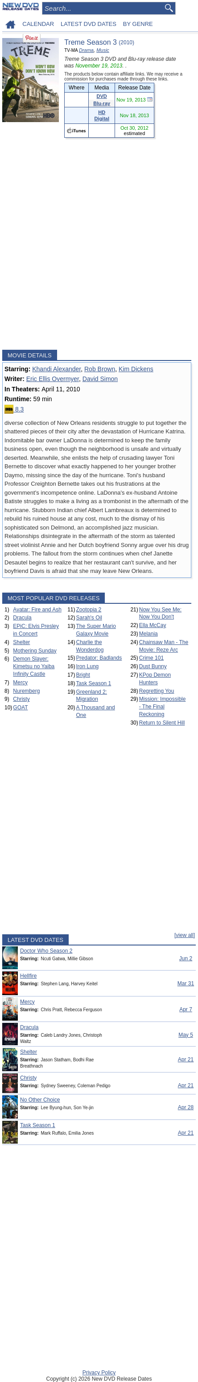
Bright (83, 675)
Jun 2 (185, 958)
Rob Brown (99, 369)
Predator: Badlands (99, 658)
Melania (148, 634)
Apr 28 (186, 1107)
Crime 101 (151, 658)
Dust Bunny (153, 666)
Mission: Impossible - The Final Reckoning (162, 706)
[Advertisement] (99, 243)
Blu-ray (101, 103)
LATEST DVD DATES (88, 24)
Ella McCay (152, 625)
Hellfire (28, 976)
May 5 (185, 1035)
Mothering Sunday (34, 651)
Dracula (22, 618)
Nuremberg (26, 691)
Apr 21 (186, 1059)
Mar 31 (185, 983)
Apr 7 (185, 1009)
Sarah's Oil (89, 618)
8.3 (14, 409)
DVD (102, 96)
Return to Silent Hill (162, 723)
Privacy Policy (99, 1372)
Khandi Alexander (56, 369)
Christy (21, 699)
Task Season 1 (93, 683)
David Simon (100, 378)
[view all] (184, 935)
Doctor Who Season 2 (46, 951)
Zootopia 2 (89, 609)
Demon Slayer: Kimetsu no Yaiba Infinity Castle (33, 666)
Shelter (21, 642)
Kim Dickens (136, 369)
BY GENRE (138, 24)
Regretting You (156, 691)
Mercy (20, 682)
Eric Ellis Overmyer (52, 378)
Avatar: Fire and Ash (37, 609)
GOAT (20, 707)
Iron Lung (87, 666)
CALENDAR (38, 24)
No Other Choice (40, 1100)
